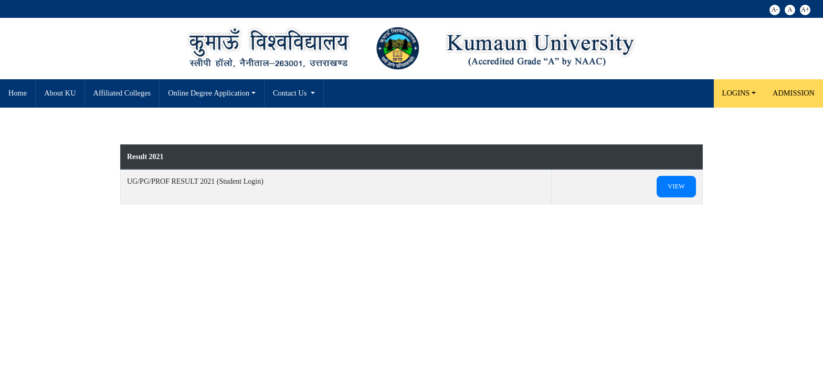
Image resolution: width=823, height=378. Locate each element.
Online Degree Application (208, 93)
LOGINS (736, 93)
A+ (805, 9)
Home (17, 93)
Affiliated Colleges (122, 93)
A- (775, 9)
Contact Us (291, 93)
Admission (794, 93)
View (676, 186)
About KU (60, 93)
